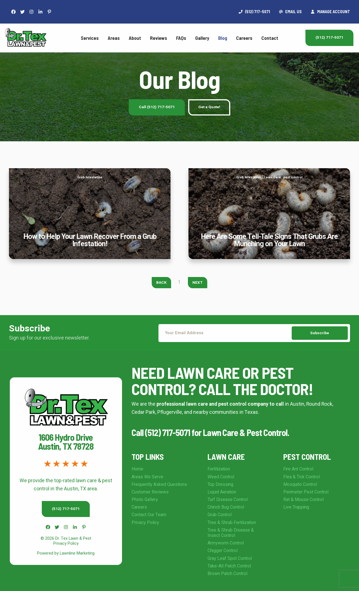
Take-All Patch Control (229, 566)
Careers (244, 38)
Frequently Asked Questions (159, 484)
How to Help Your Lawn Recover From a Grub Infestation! (90, 172)
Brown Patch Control (227, 573)
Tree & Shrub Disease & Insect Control (231, 533)
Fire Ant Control (298, 469)
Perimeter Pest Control (305, 492)
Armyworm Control (226, 543)
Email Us (290, 11)
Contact (269, 38)
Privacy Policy (145, 522)
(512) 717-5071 (329, 37)
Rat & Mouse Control (303, 499)
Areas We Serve (147, 477)
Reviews (158, 38)
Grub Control (220, 514)
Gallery (202, 38)
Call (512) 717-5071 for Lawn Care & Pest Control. (210, 432)
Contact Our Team (149, 514)
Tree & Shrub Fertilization (232, 522)
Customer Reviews (150, 492)
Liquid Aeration (222, 492)
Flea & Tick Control (301, 477)
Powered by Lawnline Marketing (66, 553)
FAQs (181, 38)
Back (161, 282)
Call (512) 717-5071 (157, 107)
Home (137, 469)
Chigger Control (223, 550)
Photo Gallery (145, 499)
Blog (222, 38)
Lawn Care (272, 177)
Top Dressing (220, 484)
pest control (292, 177)
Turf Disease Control (228, 499)
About (135, 38)
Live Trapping (296, 507)
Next (197, 282)
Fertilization (219, 469)
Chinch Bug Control (226, 507)
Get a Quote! (209, 107)
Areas (114, 38)
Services (90, 38)
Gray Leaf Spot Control (230, 558)
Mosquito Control (300, 484)
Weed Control (221, 477)
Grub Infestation (89, 177)
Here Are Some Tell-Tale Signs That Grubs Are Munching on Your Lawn (269, 172)
